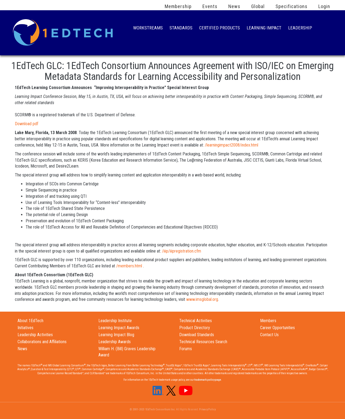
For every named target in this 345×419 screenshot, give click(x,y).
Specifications (291, 6)
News (234, 6)
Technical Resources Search (203, 341)
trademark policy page (207, 379)
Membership (178, 6)
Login (324, 6)
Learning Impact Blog (116, 334)
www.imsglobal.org (202, 299)
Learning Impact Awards (118, 327)
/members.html (129, 265)
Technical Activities (195, 320)
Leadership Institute (115, 320)
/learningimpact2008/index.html (231, 145)
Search (324, 28)
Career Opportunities (277, 327)
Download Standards (196, 334)
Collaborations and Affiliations (42, 341)
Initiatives (25, 327)
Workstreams (148, 28)
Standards (181, 28)
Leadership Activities (35, 334)
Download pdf (26, 123)
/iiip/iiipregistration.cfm (181, 251)
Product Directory (194, 327)
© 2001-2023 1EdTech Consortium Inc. (152, 409)
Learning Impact (264, 28)
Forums (185, 348)
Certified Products (219, 28)
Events (210, 6)
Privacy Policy (207, 409)
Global (258, 6)
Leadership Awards (114, 341)
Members (268, 320)
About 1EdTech (30, 320)
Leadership (300, 28)
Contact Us (269, 334)
